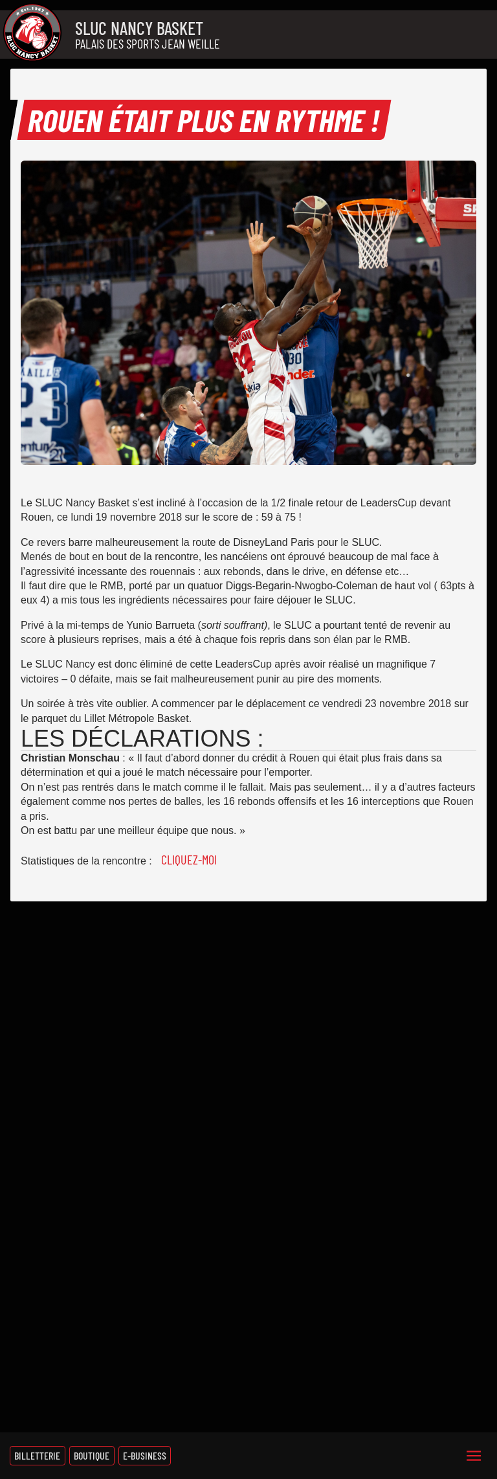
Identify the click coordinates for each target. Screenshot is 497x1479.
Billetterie (37, 1455)
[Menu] (474, 1456)
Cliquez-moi (189, 859)
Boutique (91, 1455)
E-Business (144, 1455)
